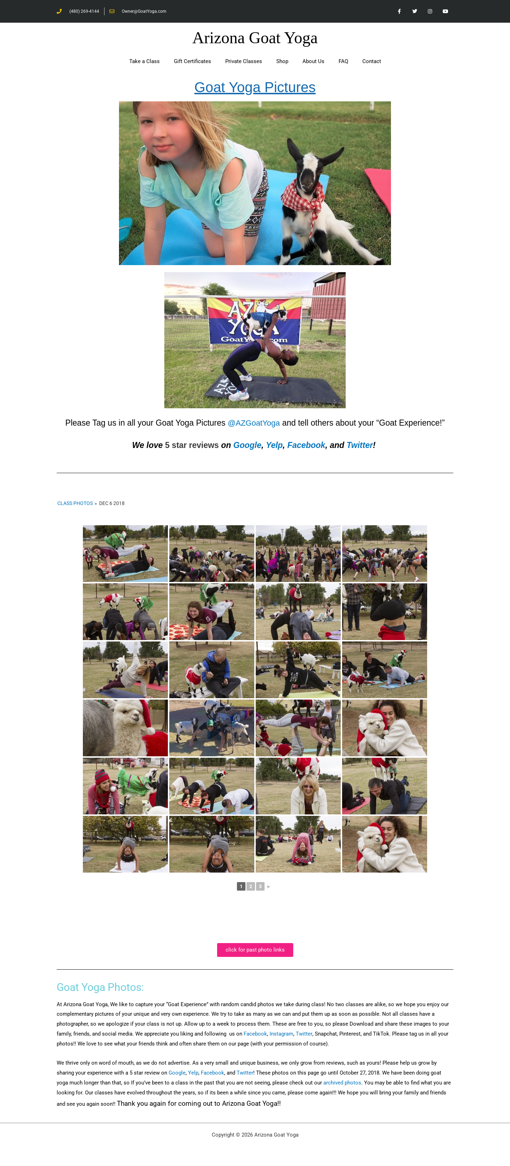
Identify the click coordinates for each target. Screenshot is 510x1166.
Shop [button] (282, 61)
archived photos (342, 1083)
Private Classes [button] (243, 61)
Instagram (281, 1034)
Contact (371, 61)
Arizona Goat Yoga (255, 38)
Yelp (274, 445)
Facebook (306, 445)
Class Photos (75, 503)
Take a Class (144, 61)
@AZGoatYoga (254, 423)
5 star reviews (192, 445)
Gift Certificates (192, 61)
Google (247, 445)
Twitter (359, 445)
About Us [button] (313, 61)
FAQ (343, 61)
